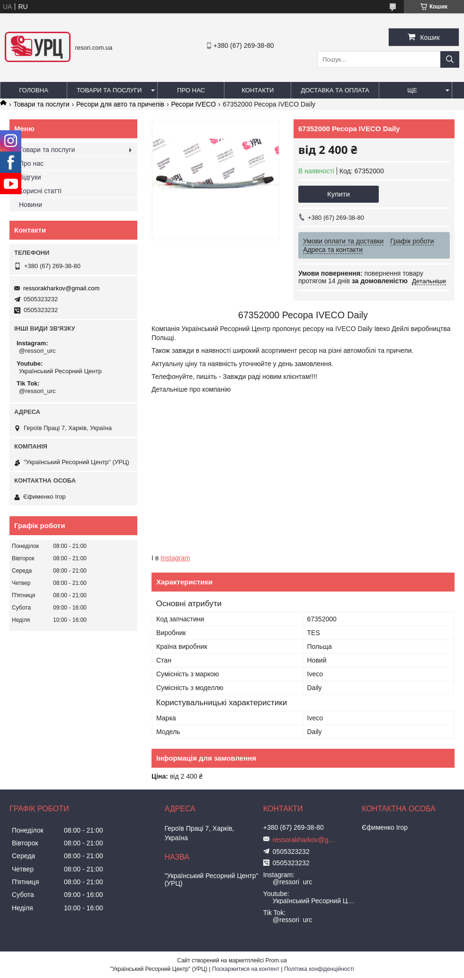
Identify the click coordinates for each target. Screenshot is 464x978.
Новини (30, 204)
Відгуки (30, 177)
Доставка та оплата (335, 90)
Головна (33, 90)
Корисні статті (40, 191)
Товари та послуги (109, 90)
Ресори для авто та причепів (120, 104)
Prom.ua (276, 960)
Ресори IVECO (193, 104)
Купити (338, 194)
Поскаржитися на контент (245, 969)
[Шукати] (449, 59)
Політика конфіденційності (319, 969)
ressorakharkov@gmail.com (61, 288)
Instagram (175, 558)
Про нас (191, 90)
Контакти (257, 90)
